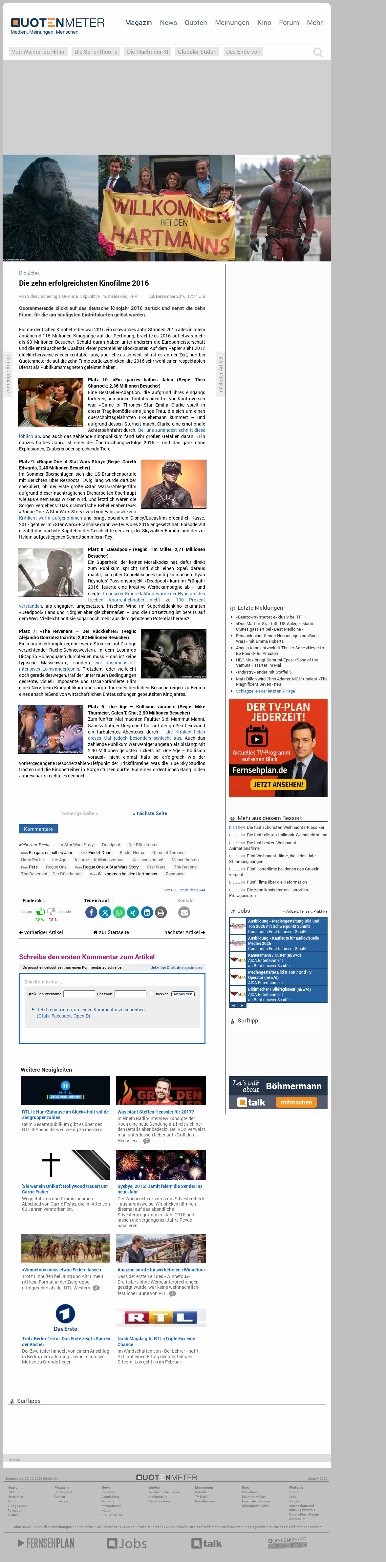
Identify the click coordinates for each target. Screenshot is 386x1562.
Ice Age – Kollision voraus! (99, 859)
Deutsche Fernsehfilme (284, 1527)
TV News (125, 1527)
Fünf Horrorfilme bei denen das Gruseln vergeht (274, 871)
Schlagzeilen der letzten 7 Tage (265, 691)
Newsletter (15, 1497)
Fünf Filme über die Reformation (268, 882)
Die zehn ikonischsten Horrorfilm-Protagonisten (269, 892)
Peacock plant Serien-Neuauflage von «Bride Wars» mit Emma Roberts (277, 638)
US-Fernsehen (111, 1515)
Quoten (196, 22)
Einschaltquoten (147, 1527)
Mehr (315, 22)
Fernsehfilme (206, 1527)
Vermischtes (110, 1497)
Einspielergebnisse (256, 1501)
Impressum (297, 1519)
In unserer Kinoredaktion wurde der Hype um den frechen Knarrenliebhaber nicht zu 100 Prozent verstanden (112, 600)
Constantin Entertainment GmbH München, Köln (277, 943)
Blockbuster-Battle (255, 1506)
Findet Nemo (132, 852)
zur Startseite (111, 932)
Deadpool (111, 844)
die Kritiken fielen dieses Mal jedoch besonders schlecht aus (146, 735)
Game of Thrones (168, 852)
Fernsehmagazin (62, 1527)
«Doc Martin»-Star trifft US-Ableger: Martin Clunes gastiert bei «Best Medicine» (275, 626)
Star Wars (156, 866)
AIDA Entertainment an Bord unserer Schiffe (277, 926)
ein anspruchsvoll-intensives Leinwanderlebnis (77, 666)
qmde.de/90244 (192, 889)
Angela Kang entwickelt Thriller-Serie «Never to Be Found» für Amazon (280, 650)
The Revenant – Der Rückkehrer (51, 873)
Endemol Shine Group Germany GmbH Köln (272, 977)
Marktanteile (157, 1497)
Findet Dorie (95, 852)
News (168, 22)
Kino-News (250, 1492)
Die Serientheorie (96, 51)
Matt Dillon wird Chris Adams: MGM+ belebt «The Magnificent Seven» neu (282, 681)
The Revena (185, 866)
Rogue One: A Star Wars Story (107, 866)
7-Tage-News (17, 1506)
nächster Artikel (184, 932)
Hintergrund (63, 1492)
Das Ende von (243, 51)
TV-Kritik (201, 1497)
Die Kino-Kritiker (254, 1497)
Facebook (15, 1510)
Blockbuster (186, 1527)
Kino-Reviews (205, 1501)
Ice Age (59, 859)
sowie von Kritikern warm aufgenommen (77, 515)
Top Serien (311, 1527)
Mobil (12, 1501)
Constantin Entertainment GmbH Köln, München (275, 960)
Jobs (292, 1497)
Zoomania (175, 873)
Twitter (13, 1515)
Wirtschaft (109, 1501)
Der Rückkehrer (143, 844)
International (111, 1506)
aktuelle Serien (229, 1527)
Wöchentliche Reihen (164, 1492)
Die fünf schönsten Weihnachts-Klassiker (276, 827)
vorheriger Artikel (41, 932)
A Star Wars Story (77, 844)
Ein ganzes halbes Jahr (46, 852)
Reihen (59, 1497)
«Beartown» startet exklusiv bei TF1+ (271, 617)
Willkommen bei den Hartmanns (123, 873)
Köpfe (105, 1510)
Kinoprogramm (254, 1527)
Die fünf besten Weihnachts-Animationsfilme (264, 845)
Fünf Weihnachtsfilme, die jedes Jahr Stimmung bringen (272, 858)
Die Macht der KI (147, 51)
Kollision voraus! (148, 859)
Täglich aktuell (159, 1501)
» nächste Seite (150, 813)
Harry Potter (32, 859)
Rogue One (56, 866)
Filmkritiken (86, 1527)
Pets (29, 866)
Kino (264, 22)
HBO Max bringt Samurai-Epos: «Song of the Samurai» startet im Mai (277, 662)
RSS (11, 1492)
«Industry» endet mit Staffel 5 (263, 672)
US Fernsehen (107, 1527)
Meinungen (232, 22)
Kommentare (38, 829)
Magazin (138, 22)
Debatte (200, 1492)
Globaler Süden (197, 51)
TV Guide (168, 1527)
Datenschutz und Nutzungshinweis (302, 1508)
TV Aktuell (39, 1527)
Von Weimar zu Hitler (38, 51)
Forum (289, 22)
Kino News (22, 1527)
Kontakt (294, 1501)
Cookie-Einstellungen (305, 1514)
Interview (61, 1501)
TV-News (108, 1492)
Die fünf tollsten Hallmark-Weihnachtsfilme (278, 835)
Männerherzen (185, 859)
